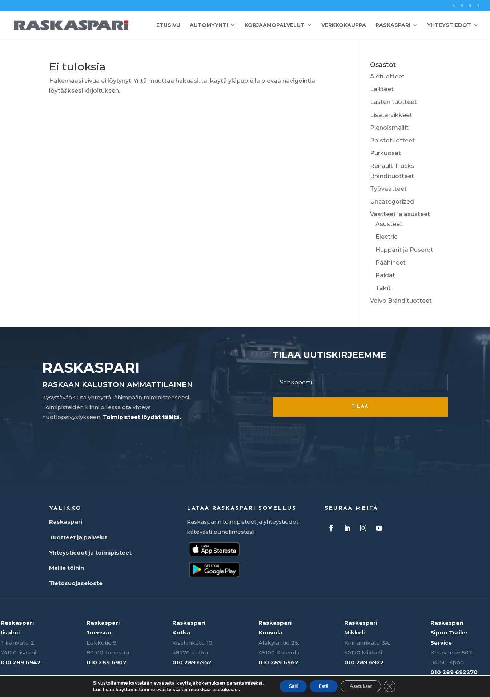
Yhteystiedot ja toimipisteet (90, 552)
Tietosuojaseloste (76, 583)
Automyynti (209, 26)
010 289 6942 (21, 662)
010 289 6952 (192, 662)
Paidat (385, 275)
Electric (386, 236)
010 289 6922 (364, 662)
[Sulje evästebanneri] (396, 685)
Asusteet (388, 224)
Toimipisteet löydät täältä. (142, 417)
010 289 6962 (278, 662)
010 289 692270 (454, 672)
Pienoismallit (389, 127)
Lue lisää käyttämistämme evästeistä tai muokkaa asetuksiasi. (158, 689)
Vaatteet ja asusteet (400, 214)
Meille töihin (66, 567)
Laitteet (382, 89)
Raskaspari (392, 26)
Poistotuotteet (392, 140)
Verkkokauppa (343, 26)
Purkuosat (385, 153)
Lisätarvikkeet (391, 115)
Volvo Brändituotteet (401, 300)
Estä (323, 685)
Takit (383, 288)
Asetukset (364, 685)
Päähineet (390, 262)
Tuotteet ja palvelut (78, 537)
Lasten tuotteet (393, 101)
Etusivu (168, 26)
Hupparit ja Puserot (404, 249)
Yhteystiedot (449, 26)
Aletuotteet (387, 76)
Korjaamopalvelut (275, 26)
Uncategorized (392, 201)
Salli (288, 685)
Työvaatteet (388, 188)
